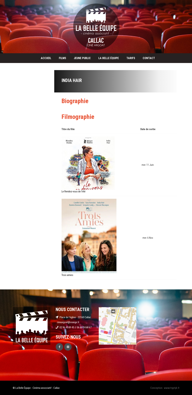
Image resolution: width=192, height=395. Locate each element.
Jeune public (82, 58)
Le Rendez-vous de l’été (73, 191)
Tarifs (130, 58)
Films (62, 58)
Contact (149, 58)
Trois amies (67, 275)
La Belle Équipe (108, 58)
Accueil (46, 58)
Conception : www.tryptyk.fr (164, 387)
